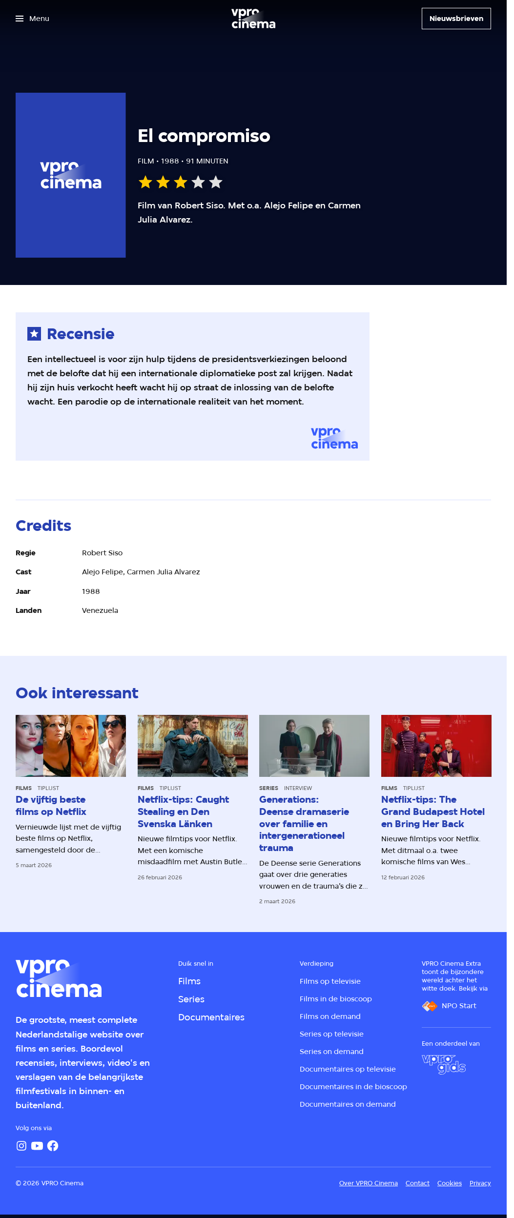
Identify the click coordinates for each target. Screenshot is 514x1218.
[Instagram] (21, 1146)
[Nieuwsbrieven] (456, 18)
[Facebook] (53, 1146)
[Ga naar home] (253, 18)
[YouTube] (37, 1146)
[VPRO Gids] (444, 1065)
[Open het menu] (32, 18)
